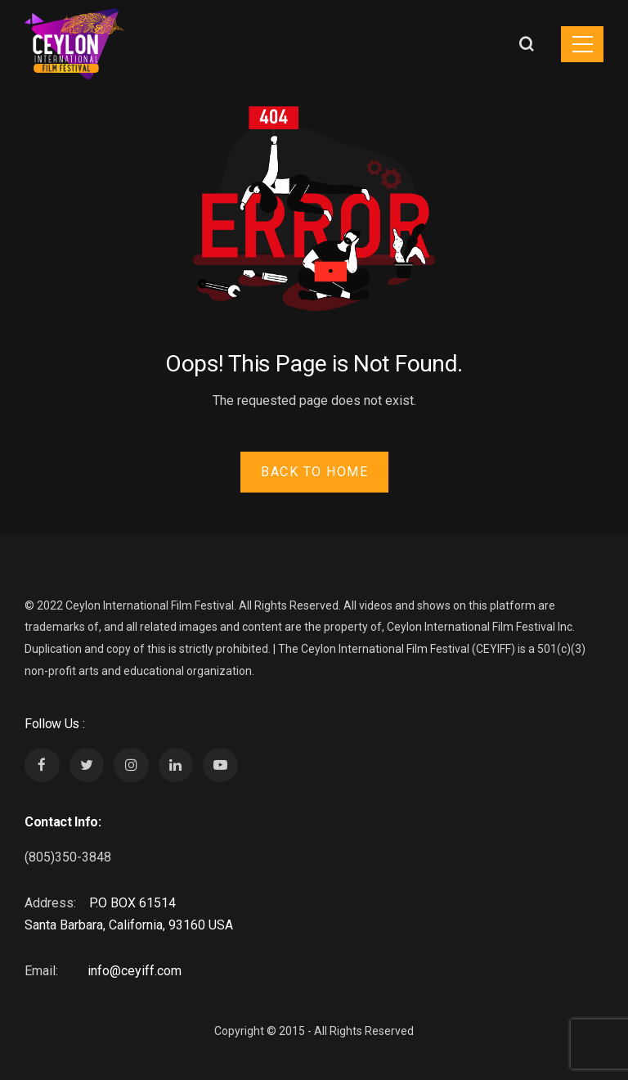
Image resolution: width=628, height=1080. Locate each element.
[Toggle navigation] (582, 44)
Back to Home (314, 471)
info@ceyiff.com (134, 971)
